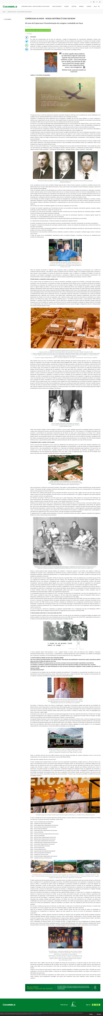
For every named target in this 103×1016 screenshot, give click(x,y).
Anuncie (81, 6)
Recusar (99, 1014)
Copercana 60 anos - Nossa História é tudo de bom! (35, 6)
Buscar (96, 6)
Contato (89, 6)
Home (4, 11)
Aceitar (91, 1014)
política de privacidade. (36, 1014)
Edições (66, 6)
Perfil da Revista (56, 6)
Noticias (74, 6)
